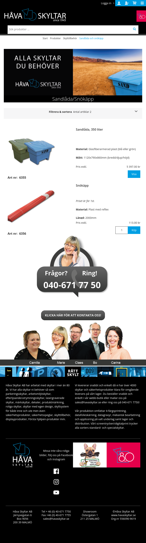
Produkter (55, 38)
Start (45, 38)
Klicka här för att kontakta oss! (73, 315)
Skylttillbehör (70, 38)
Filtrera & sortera (70, 112)
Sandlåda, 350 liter (89, 129)
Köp (134, 230)
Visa (134, 174)
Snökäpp (82, 185)
